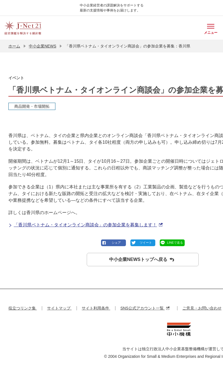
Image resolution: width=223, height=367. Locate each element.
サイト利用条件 (96, 308)
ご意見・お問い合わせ (202, 308)
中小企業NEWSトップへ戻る (141, 259)
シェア (116, 242)
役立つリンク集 (22, 308)
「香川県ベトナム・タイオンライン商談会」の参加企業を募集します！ (85, 225)
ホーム (14, 46)
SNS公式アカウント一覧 (144, 308)
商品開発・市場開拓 (32, 106)
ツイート (146, 242)
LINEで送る (175, 242)
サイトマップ (59, 308)
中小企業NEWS (42, 46)
